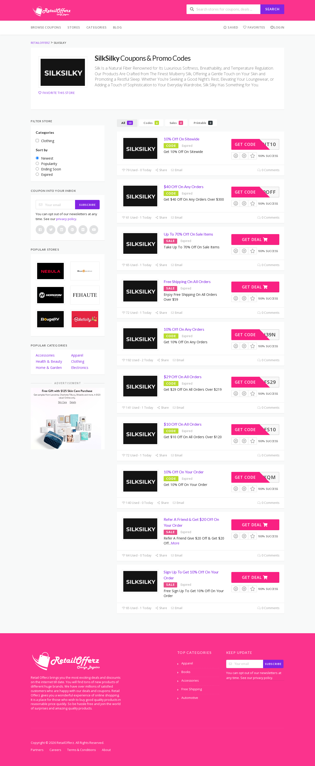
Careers (55, 750)
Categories (96, 27)
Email (176, 170)
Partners (37, 750)
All (127, 123)
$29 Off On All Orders (183, 376)
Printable (203, 123)
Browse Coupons (46, 27)
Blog (117, 27)
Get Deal (255, 239)
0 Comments (268, 170)
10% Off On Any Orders (184, 329)
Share (161, 170)
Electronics (79, 367)
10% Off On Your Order (184, 471)
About (106, 750)
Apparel (77, 355)
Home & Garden (49, 367)
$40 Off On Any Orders (184, 186)
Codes (151, 123)
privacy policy (66, 219)
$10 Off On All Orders (183, 424)
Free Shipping (191, 689)
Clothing (77, 361)
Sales (176, 123)
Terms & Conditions (81, 750)
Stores (73, 27)
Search (272, 9)
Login (277, 27)
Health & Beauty (49, 361)
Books (185, 672)
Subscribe (87, 204)
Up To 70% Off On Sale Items (188, 234)
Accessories (45, 355)
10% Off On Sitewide (181, 138)
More (175, 543)
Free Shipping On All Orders (187, 281)
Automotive (189, 698)
